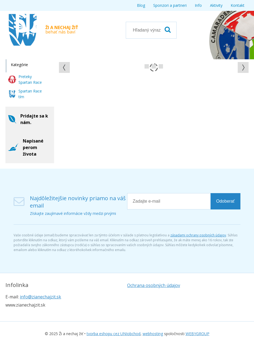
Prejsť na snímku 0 (147, 66)
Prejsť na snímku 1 (154, 66)
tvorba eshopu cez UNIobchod (113, 333)
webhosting (153, 333)
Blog (141, 5)
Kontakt (237, 5)
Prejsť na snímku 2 (161, 66)
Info (198, 5)
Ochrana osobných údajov (153, 285)
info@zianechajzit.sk (40, 297)
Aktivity (216, 5)
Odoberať (225, 201)
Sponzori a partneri (170, 5)
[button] (64, 67)
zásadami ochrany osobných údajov (198, 235)
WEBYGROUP (197, 333)
